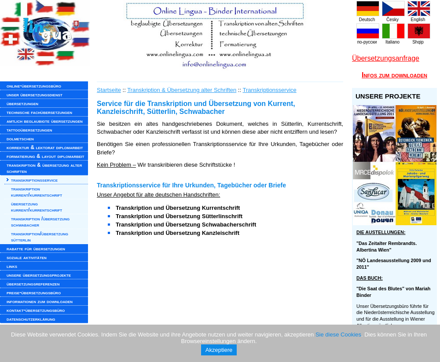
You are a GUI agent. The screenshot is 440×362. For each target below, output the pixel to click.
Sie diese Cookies (338, 334)
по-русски (367, 39)
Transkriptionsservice (269, 90)
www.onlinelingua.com (176, 35)
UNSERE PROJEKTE (388, 96)
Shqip (418, 39)
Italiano (393, 39)
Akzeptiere (218, 350)
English (418, 17)
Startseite (109, 90)
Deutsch (367, 17)
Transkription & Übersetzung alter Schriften (181, 90)
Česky (393, 17)
